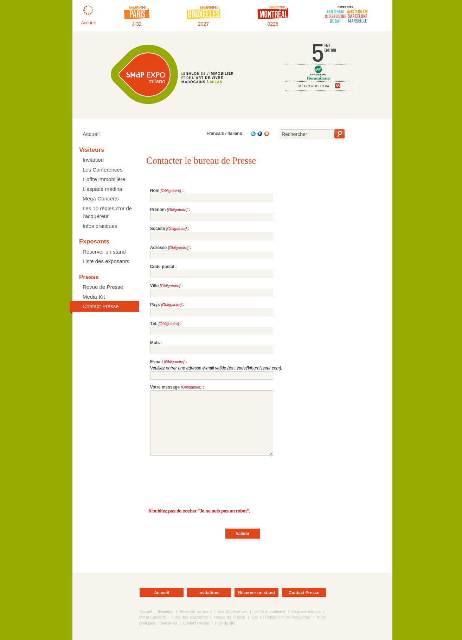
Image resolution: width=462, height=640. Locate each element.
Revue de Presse (103, 287)
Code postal (162, 266)
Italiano (234, 133)
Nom (155, 190)
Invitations (208, 592)
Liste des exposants (106, 261)
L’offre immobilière (104, 179)
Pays (155, 304)
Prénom (158, 209)
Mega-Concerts (101, 198)
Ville (154, 285)
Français (215, 133)
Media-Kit (94, 297)
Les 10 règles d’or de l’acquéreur (107, 212)
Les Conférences (102, 170)
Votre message (165, 387)
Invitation (93, 160)
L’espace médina (102, 189)
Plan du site (225, 623)
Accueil (91, 134)
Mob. (155, 342)
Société (157, 228)
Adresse (158, 247)
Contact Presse (101, 306)
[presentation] (203, 480)
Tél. (154, 323)
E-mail (156, 361)
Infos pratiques (100, 226)
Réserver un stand (104, 252)
